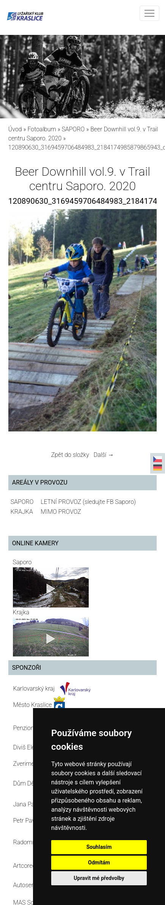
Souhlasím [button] (99, 847)
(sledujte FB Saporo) (109, 501)
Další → (104, 454)
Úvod (15, 129)
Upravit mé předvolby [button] (99, 878)
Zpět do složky (70, 454)
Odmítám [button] (99, 862)
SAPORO (73, 129)
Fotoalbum (41, 129)
